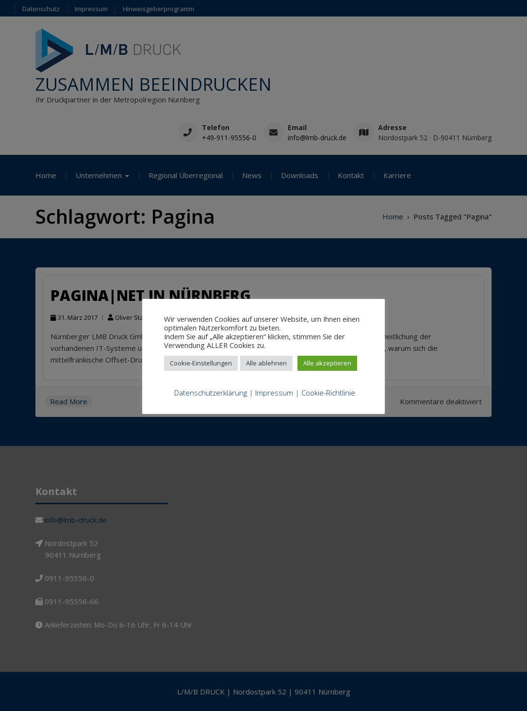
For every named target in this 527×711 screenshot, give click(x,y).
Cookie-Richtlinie (328, 392)
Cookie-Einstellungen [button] (201, 363)
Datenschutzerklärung (210, 392)
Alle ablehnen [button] (266, 363)
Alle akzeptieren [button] (327, 363)
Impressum (274, 392)
